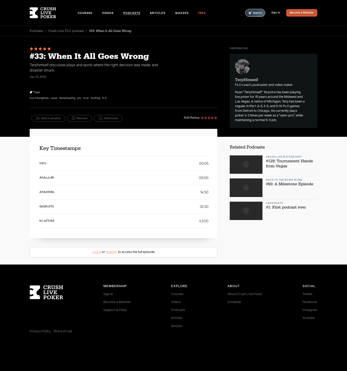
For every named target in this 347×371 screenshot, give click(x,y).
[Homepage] (54, 13)
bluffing (95, 98)
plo (79, 98)
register (111, 252)
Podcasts (131, 13)
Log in (96, 252)
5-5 (104, 98)
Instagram (310, 310)
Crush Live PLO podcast (66, 31)
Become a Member (302, 13)
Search (255, 13)
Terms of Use (62, 331)
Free (202, 13)
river (86, 98)
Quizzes (182, 13)
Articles (157, 13)
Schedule (234, 302)
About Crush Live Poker (244, 294)
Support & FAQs (115, 310)
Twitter (308, 294)
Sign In (275, 13)
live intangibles (39, 98)
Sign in (108, 294)
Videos (108, 13)
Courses (85, 13)
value (53, 98)
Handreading (67, 98)
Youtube (309, 318)
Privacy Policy (40, 331)
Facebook (310, 302)
